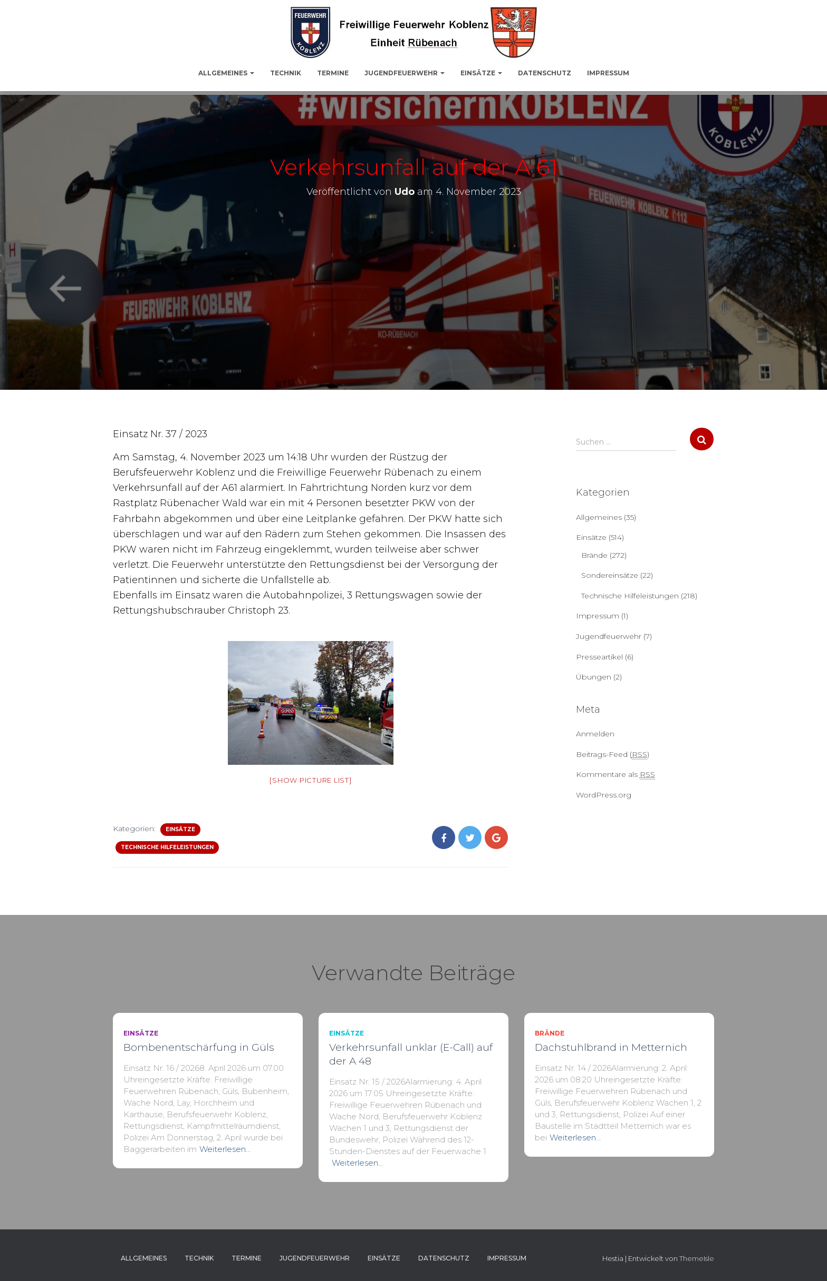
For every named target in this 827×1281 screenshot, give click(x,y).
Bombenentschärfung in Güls (198, 1047)
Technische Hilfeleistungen (167, 847)
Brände (594, 555)
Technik (285, 73)
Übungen (593, 677)
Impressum (608, 73)
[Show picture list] (310, 780)
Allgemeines (226, 73)
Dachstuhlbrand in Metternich (611, 1047)
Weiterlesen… (225, 1149)
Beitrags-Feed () (612, 755)
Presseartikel (599, 657)
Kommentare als (615, 775)
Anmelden (595, 733)
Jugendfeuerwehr (404, 73)
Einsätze (481, 73)
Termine (333, 73)
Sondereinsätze (609, 575)
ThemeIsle (696, 1258)
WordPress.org (603, 795)
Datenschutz (544, 73)
